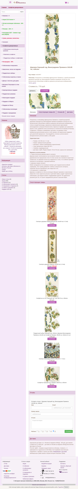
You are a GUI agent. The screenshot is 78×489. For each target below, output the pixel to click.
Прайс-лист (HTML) (7, 171)
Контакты (62, 463)
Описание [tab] (33, 112)
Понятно (66, 487)
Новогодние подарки (8, 97)
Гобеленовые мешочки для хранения (10, 50)
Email (54, 405)
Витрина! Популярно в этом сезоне (10, 85)
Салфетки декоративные (15, 7)
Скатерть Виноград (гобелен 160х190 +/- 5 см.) (52, 358)
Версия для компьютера (39, 484)
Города (4, 169)
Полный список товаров (8, 116)
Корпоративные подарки (9, 90)
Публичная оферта (28, 479)
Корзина (44, 466)
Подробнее (61, 487)
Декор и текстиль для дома (10, 80)
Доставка (6, 466)
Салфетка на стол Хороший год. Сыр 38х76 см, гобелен (52, 298)
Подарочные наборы (8, 73)
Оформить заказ (46, 468)
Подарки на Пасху (7, 105)
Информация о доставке (60, 451)
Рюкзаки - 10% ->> (7, 29)
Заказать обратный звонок (65, 466)
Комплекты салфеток (9, 54)
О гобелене (5, 182)
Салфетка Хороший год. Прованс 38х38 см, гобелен (52, 382)
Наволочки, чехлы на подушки (11, 69)
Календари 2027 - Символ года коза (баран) (11, 33)
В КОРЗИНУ (44, 90)
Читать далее (32, 83)
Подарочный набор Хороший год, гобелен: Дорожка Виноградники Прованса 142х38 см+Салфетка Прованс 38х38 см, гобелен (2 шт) (52, 334)
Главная (4, 7)
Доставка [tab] (70, 112)
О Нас (5, 463)
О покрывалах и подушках (9, 186)
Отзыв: (33, 417)
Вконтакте (63, 472)
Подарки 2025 (5, 189)
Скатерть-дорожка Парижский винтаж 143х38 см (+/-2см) (52, 221)
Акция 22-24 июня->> (8, 19)
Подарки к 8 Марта (7, 101)
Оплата (6, 468)
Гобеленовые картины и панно (11, 77)
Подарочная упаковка (8, 94)
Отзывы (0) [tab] (61, 112)
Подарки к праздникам (9, 113)
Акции (3, 181)
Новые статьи (5, 179)
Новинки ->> (6, 15)
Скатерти (5, 42)
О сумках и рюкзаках (7, 187)
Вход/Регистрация (47, 463)
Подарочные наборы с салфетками (13, 58)
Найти (22, 11)
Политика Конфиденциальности (10, 476)
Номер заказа (35, 411)
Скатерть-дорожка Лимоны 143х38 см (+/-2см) (52, 264)
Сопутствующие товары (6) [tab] (47, 112)
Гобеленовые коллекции (9, 109)
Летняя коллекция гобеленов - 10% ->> (12, 24)
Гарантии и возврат (7, 164)
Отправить (69, 431)
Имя (32, 405)
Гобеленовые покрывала (9, 65)
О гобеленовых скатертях (9, 184)
